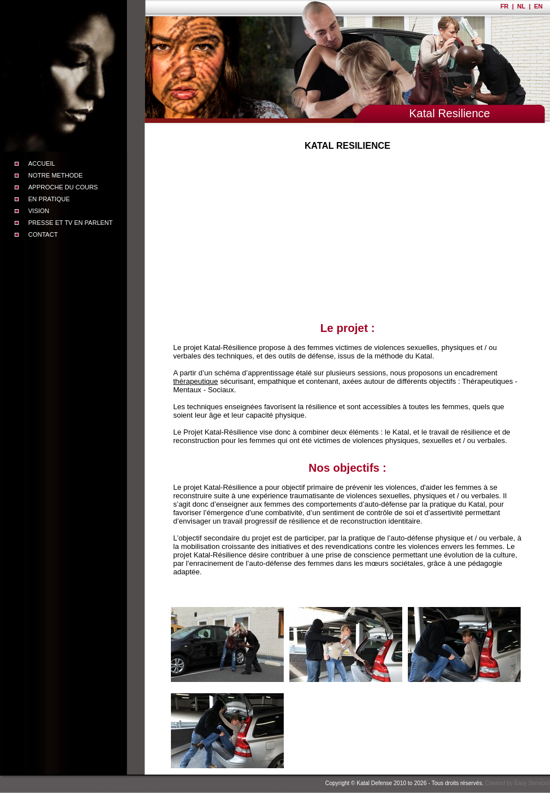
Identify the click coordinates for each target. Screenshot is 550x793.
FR (505, 6)
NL (521, 6)
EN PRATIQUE (49, 199)
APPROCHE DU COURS (63, 187)
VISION (38, 210)
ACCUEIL (41, 163)
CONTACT (43, 234)
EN (538, 6)
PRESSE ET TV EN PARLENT (70, 222)
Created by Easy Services (517, 783)
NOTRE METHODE (55, 175)
